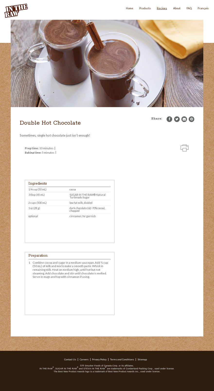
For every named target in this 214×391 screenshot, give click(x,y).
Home (129, 8)
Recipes (162, 8)
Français (203, 8)
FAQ (189, 8)
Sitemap (142, 359)
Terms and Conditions (122, 359)
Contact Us (70, 359)
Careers (84, 359)
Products (145, 8)
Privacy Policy (99, 359)
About (176, 8)
